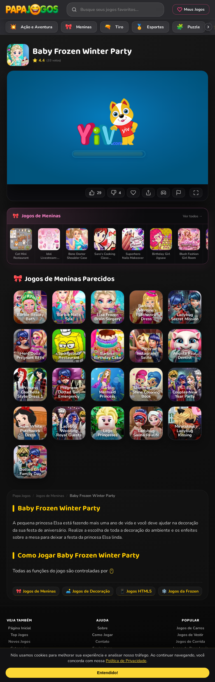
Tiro (113, 27)
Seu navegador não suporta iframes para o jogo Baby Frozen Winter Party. (107, 127)
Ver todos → (192, 216)
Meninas (78, 27)
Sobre (102, 628)
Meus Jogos (191, 9)
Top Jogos (19, 634)
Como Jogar (102, 634)
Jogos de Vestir (190, 634)
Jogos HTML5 (136, 591)
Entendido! (107, 673)
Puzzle (187, 27)
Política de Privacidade (126, 660)
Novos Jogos (19, 641)
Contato (102, 641)
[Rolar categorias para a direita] (208, 27)
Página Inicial (19, 628)
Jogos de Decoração (88, 591)
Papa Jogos (22, 495)
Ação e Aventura (30, 27)
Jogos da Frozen (180, 591)
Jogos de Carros (190, 628)
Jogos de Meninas (41, 216)
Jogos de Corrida (190, 641)
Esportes (149, 27)
